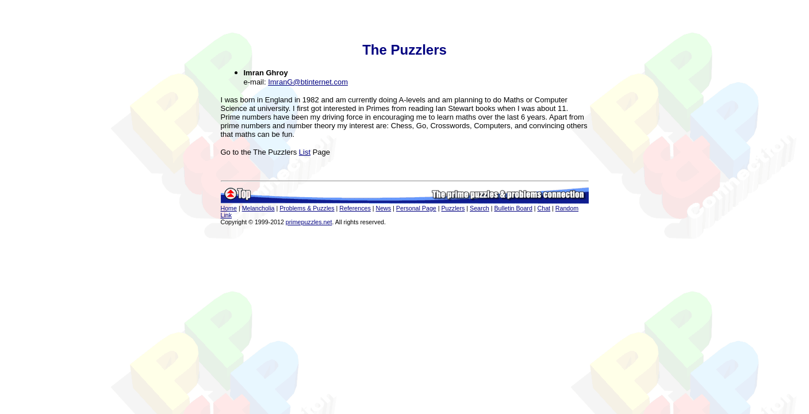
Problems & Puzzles (306, 208)
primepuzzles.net (309, 221)
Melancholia (258, 208)
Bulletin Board (513, 208)
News (383, 208)
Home (229, 208)
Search (479, 208)
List (304, 152)
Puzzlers (453, 208)
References (355, 208)
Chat (544, 208)
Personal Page (416, 208)
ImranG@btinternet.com (308, 82)
